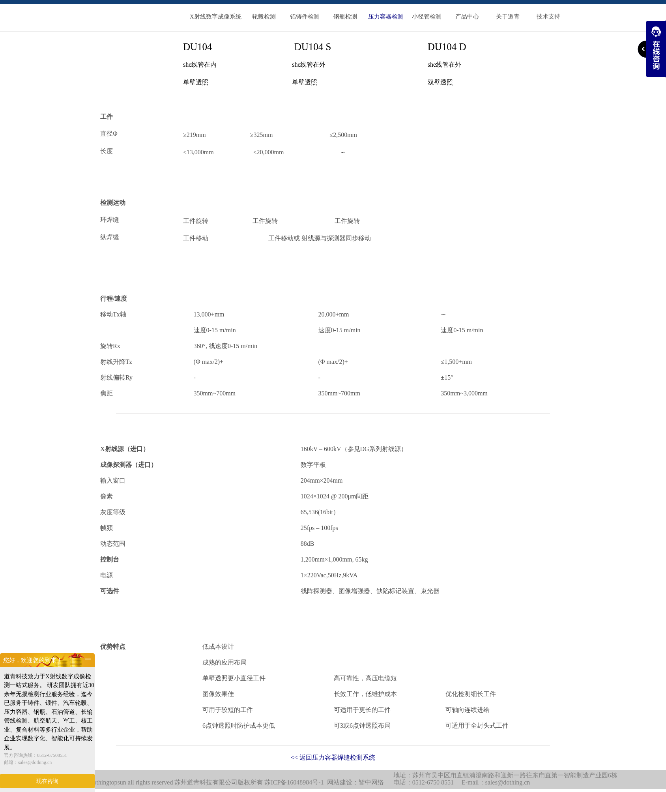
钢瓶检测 (345, 16)
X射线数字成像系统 (215, 16)
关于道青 (508, 16)
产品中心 (467, 16)
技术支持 (548, 16)
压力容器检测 (386, 16)
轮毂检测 (264, 16)
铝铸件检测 (305, 16)
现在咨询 (47, 781)
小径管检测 (427, 16)
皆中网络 (371, 782)
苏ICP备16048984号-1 (294, 782)
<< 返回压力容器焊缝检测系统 (333, 757)
